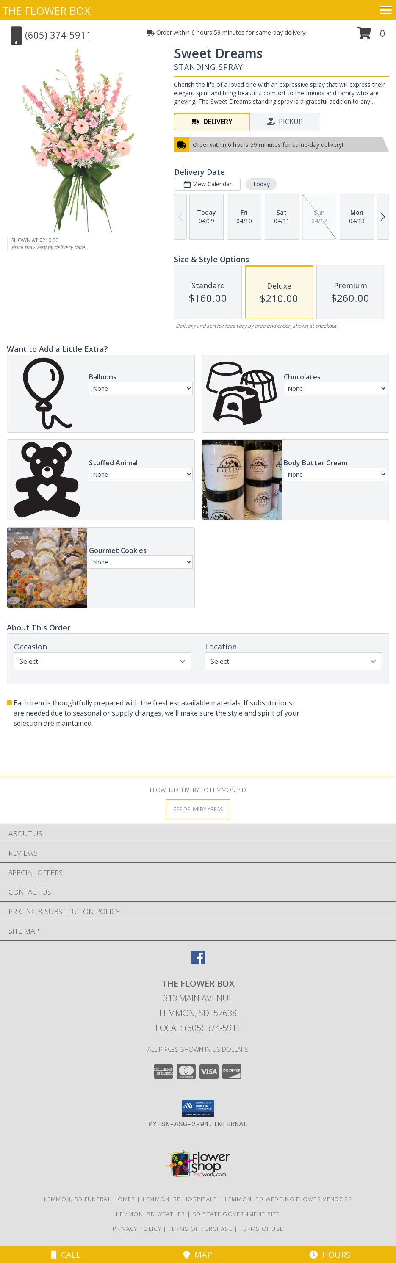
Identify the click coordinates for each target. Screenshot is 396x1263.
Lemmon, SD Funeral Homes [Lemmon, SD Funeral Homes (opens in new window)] (90, 1199)
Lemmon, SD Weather (150, 1214)
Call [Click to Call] (66, 1254)
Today (261, 184)
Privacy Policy (137, 1229)
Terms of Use (262, 1229)
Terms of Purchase (201, 1229)
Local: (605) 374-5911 (198, 1028)
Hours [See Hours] (330, 1254)
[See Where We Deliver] (198, 809)
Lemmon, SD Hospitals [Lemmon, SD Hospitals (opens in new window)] (180, 1199)
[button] (371, 36)
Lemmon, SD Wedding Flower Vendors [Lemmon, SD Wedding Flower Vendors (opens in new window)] (288, 1199)
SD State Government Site (236, 1214)
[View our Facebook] (198, 961)
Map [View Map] (197, 1254)
